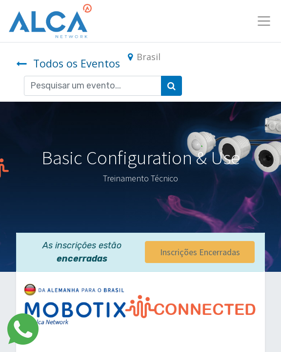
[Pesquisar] (171, 86)
